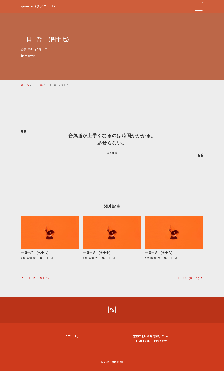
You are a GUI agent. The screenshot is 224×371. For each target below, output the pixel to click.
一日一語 (30, 55)
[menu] (199, 6)
